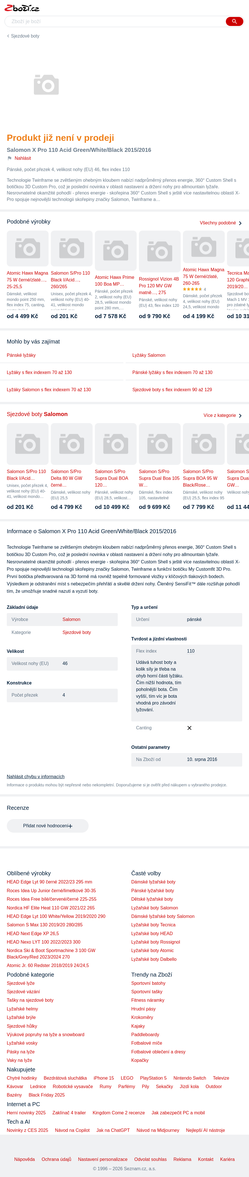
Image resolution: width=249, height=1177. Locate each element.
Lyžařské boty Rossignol (155, 942)
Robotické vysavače (73, 1086)
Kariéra (227, 1159)
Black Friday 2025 (47, 1095)
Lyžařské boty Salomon (154, 907)
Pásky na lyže (21, 1051)
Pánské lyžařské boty (152, 890)
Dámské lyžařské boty (153, 882)
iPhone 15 (104, 1078)
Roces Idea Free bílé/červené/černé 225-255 (52, 899)
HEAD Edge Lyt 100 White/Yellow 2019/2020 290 (56, 916)
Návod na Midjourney (158, 1130)
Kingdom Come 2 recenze (119, 1112)
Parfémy (126, 1086)
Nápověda (24, 1159)
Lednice (38, 1086)
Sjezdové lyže (21, 983)
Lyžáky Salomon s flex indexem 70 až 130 (49, 389)
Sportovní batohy (148, 983)
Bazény (14, 1095)
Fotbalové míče (146, 1043)
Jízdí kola (189, 1086)
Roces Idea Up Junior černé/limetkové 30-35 (51, 890)
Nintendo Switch (190, 1078)
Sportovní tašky (146, 991)
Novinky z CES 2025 (27, 1130)
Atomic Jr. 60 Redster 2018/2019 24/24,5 (48, 965)
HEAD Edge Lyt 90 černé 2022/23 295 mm (49, 882)
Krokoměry (142, 1017)
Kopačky (139, 1060)
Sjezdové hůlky (22, 1026)
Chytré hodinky (22, 1078)
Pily (145, 1086)
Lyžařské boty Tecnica (153, 924)
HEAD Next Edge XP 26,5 (33, 933)
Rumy (106, 1086)
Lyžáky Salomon (148, 355)
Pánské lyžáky (21, 355)
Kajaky (138, 1026)
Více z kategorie (223, 415)
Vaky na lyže (19, 1060)
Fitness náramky (147, 1000)
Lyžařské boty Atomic (152, 950)
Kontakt (205, 1159)
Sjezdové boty (25, 36)
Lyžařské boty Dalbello (153, 959)
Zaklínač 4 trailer (69, 1112)
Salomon (71, 619)
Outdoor (214, 1086)
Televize (221, 1078)
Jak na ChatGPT (113, 1130)
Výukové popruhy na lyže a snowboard (45, 1034)
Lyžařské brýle (21, 1017)
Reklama (182, 1159)
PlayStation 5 (153, 1078)
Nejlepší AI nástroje (205, 1130)
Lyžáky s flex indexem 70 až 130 (39, 372)
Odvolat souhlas (150, 1159)
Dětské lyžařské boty (152, 899)
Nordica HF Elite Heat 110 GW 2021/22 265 (51, 907)
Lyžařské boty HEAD (152, 933)
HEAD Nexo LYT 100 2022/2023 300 (43, 942)
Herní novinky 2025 (26, 1112)
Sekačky (164, 1086)
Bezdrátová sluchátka (65, 1078)
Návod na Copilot (72, 1130)
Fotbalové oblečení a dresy (158, 1051)
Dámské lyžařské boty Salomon (163, 916)
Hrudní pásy (143, 1009)
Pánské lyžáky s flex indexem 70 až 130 (172, 372)
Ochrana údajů (56, 1159)
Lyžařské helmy (22, 1009)
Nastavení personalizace (102, 1159)
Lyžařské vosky (22, 1043)
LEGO (127, 1078)
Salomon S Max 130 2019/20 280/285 (45, 924)
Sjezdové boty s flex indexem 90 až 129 (172, 389)
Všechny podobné (221, 222)
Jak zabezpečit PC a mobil (178, 1112)
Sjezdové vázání (23, 991)
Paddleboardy (145, 1034)
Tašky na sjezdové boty (30, 1000)
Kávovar (15, 1086)
